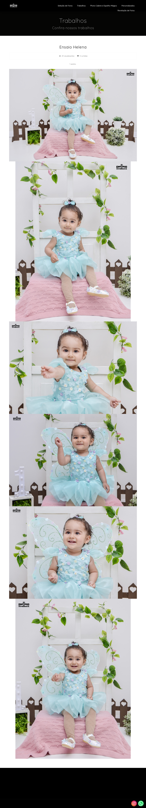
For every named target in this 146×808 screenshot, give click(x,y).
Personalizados (128, 6)
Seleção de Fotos (65, 6)
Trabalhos (81, 6)
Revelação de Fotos (126, 10)
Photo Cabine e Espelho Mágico (103, 6)
